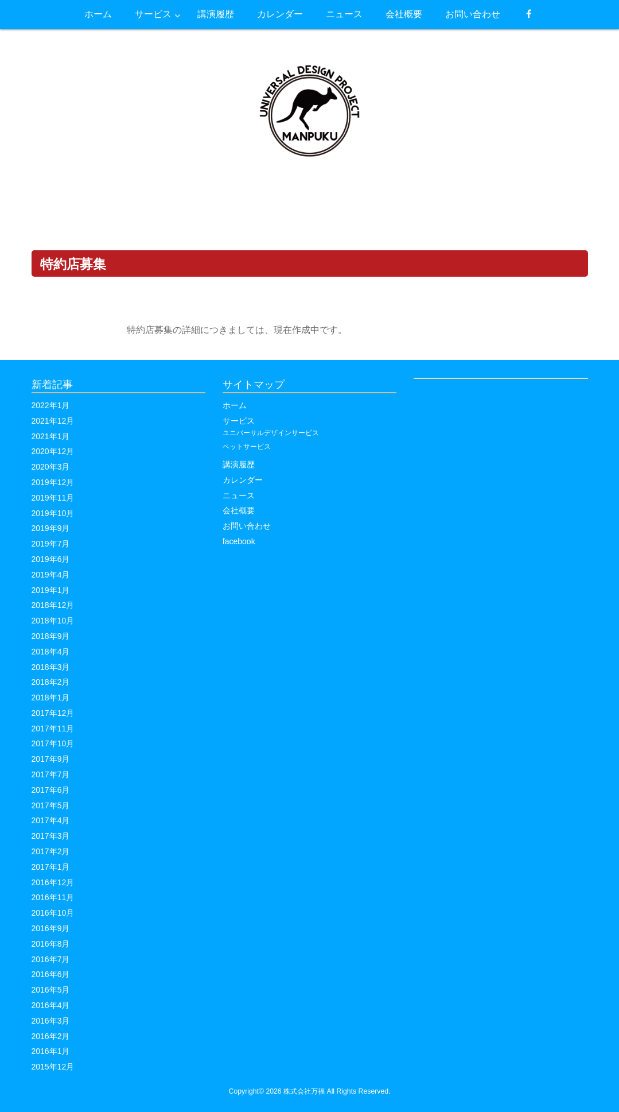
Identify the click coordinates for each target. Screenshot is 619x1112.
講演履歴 (239, 464)
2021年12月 (53, 420)
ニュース (239, 495)
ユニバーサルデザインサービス (271, 433)
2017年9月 (51, 759)
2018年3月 (51, 667)
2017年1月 (51, 866)
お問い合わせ (247, 525)
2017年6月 (51, 790)
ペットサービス (247, 447)
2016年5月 (51, 989)
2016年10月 (53, 912)
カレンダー (243, 480)
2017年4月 (51, 820)
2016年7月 (51, 959)
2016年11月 (53, 897)
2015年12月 (53, 1066)
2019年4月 (51, 574)
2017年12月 (53, 713)
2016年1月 (51, 1051)
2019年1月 (51, 590)
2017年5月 (51, 805)
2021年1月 (51, 436)
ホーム (235, 405)
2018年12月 (53, 605)
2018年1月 (51, 697)
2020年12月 (53, 451)
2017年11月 (53, 728)
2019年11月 (53, 497)
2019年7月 (51, 543)
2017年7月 (51, 774)
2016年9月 (51, 928)
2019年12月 (53, 482)
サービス (239, 420)
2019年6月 (51, 559)
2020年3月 (51, 466)
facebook (239, 541)
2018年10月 (53, 620)
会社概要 (239, 510)
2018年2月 (51, 682)
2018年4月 (51, 651)
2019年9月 (51, 528)
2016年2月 (51, 1036)
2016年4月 (51, 1005)
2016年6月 (51, 974)
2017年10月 (53, 743)
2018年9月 (51, 636)
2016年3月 (51, 1020)
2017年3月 (51, 835)
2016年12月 (53, 882)
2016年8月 (51, 943)
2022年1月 (51, 405)
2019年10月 (53, 513)
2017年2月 (51, 851)
